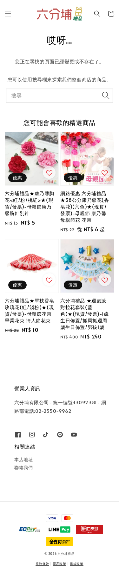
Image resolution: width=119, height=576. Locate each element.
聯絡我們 (23, 467)
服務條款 (42, 563)
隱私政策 (59, 563)
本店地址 (23, 459)
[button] (8, 14)
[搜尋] (106, 95)
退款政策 (76, 563)
